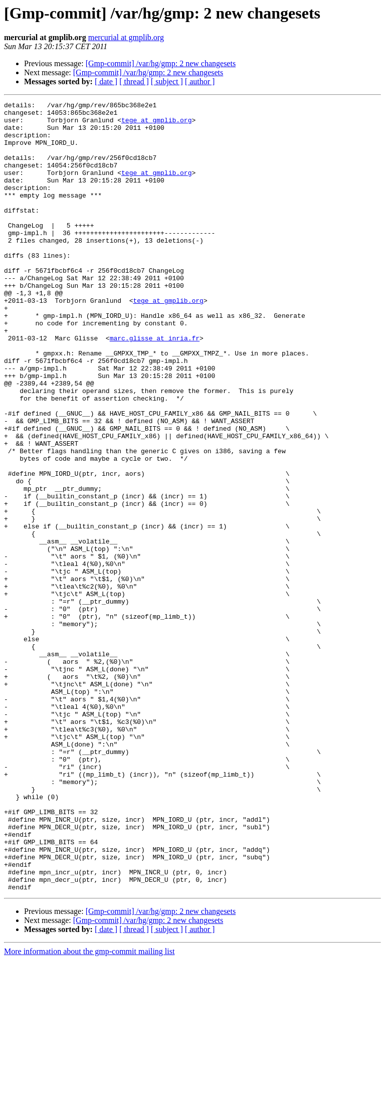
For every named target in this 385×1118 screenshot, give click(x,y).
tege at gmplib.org (156, 124)
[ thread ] (134, 81)
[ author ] (200, 81)
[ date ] (106, 81)
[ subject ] (167, 81)
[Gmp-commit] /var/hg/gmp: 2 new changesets (161, 63)
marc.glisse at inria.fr (155, 386)
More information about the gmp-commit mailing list (89, 1109)
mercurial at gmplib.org (126, 37)
